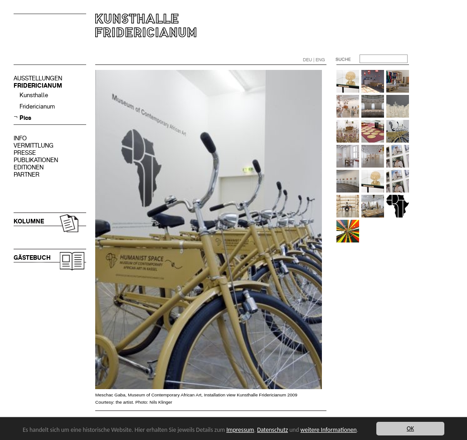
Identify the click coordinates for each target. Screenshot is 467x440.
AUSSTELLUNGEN (38, 78)
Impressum (240, 430)
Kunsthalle (33, 95)
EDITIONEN (29, 167)
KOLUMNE (29, 221)
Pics (25, 117)
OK (410, 428)
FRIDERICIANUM (38, 85)
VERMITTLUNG (34, 145)
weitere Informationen (329, 430)
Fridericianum (37, 106)
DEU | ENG (314, 59)
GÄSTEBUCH (32, 257)
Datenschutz (273, 430)
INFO (20, 138)
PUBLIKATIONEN (36, 160)
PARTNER (26, 174)
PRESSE (25, 152)
